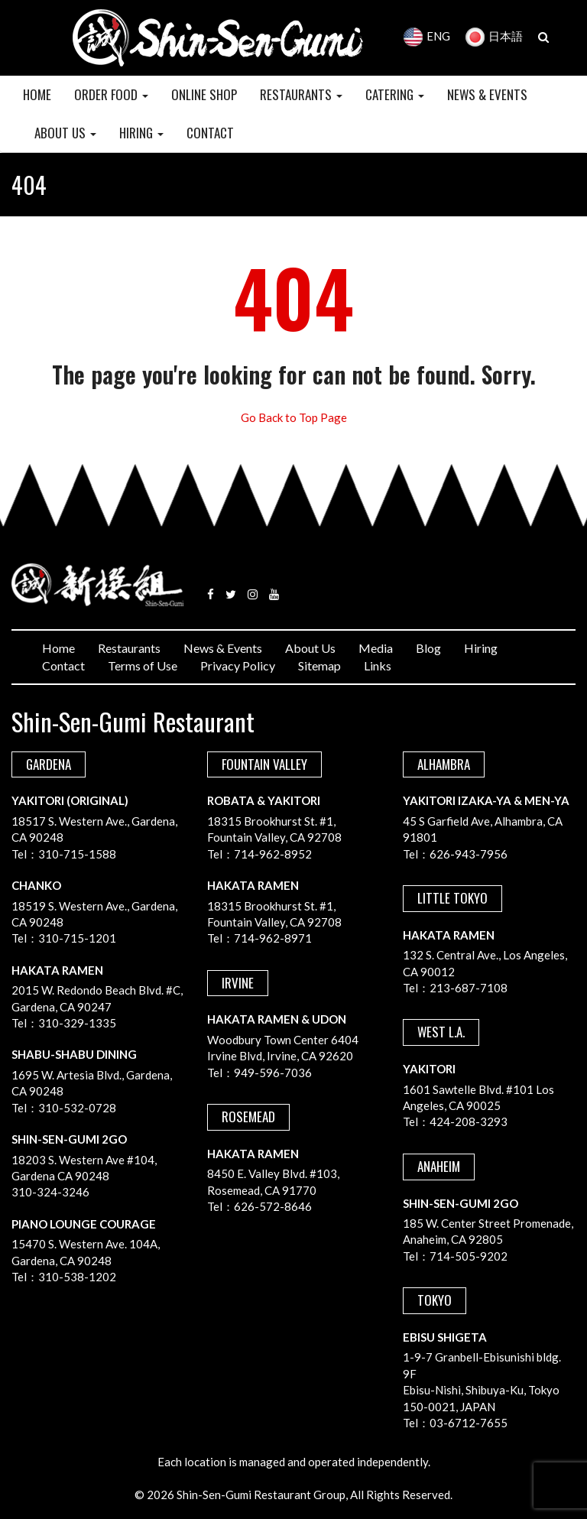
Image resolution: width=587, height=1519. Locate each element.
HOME (37, 94)
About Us (310, 648)
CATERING (394, 94)
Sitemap (319, 665)
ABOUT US (65, 132)
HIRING (141, 132)
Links (377, 665)
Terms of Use (142, 665)
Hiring (481, 648)
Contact (63, 665)
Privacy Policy (237, 665)
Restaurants (129, 648)
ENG (427, 36)
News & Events (222, 648)
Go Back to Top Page (294, 417)
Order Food (111, 94)
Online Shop (204, 94)
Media (375, 648)
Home (58, 648)
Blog (428, 648)
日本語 (494, 36)
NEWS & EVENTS (487, 94)
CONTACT (210, 132)
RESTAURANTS (301, 94)
